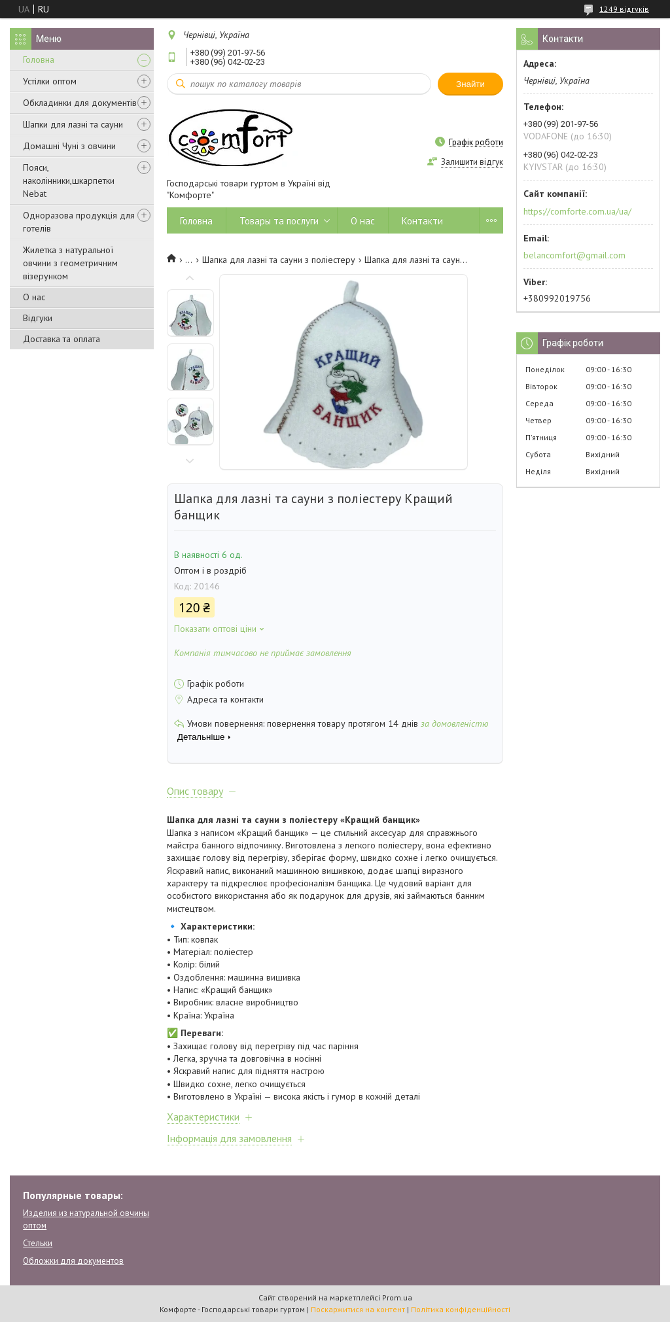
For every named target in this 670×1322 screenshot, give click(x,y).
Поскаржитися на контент (358, 1309)
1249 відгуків (624, 9)
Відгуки (37, 318)
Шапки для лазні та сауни (73, 124)
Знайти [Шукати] (470, 84)
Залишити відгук (472, 161)
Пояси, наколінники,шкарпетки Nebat (69, 181)
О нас (34, 297)
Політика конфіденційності (460, 1309)
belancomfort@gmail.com (574, 255)
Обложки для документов (73, 1260)
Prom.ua (397, 1297)
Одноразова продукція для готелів (79, 221)
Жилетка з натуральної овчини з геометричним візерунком (70, 263)
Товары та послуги (279, 221)
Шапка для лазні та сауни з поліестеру (278, 260)
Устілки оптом (50, 81)
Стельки (37, 1243)
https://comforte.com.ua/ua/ (577, 211)
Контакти (422, 221)
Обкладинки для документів (80, 103)
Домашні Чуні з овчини (69, 146)
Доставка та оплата (61, 339)
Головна (38, 59)
